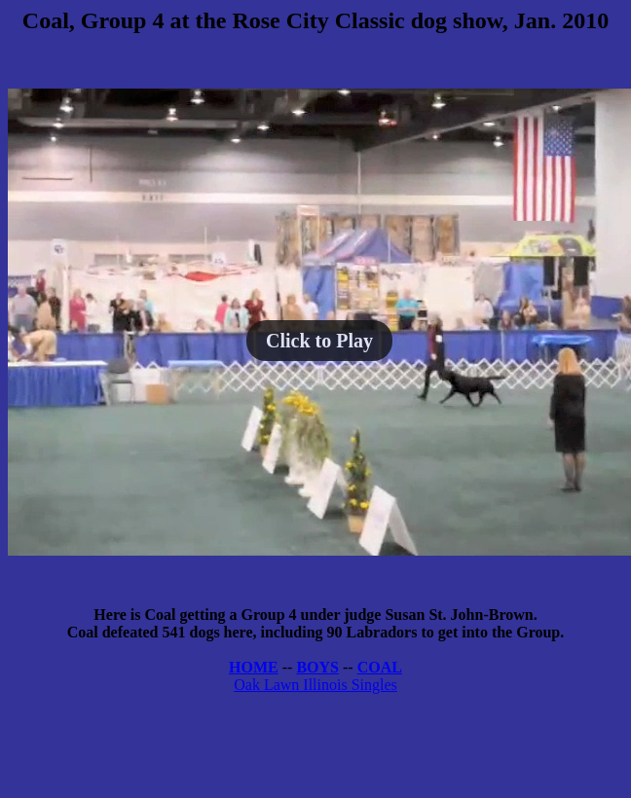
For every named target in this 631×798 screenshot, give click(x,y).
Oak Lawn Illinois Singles (315, 684)
